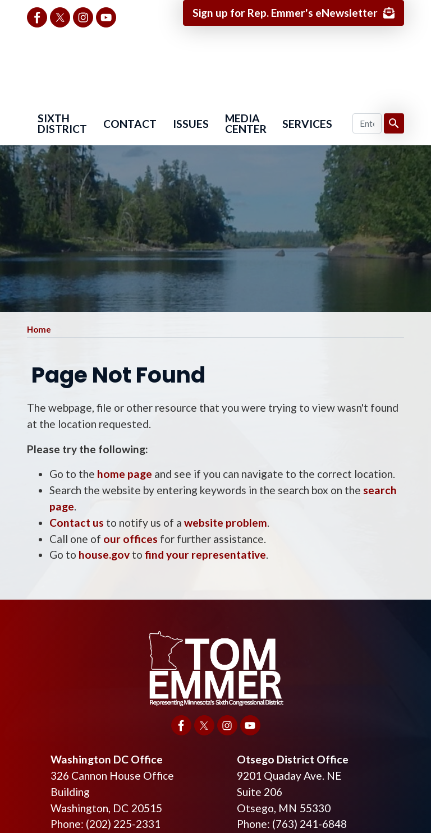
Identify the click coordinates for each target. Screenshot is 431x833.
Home (39, 330)
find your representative (205, 555)
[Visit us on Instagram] (83, 17)
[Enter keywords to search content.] (367, 124)
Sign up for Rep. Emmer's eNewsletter (284, 12)
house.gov (104, 555)
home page (124, 474)
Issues (191, 124)
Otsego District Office (293, 759)
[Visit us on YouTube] (106, 17)
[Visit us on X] (60, 17)
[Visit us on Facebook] (37, 17)
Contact (130, 124)
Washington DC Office (107, 759)
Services (307, 124)
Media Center (246, 124)
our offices (130, 538)
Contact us (76, 522)
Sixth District (62, 124)
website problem (225, 522)
